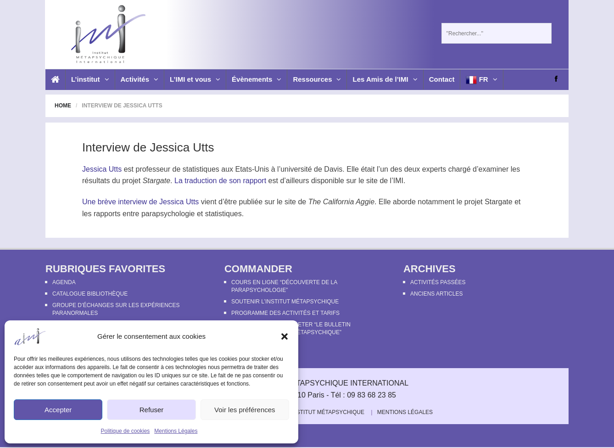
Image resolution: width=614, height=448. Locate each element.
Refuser (152, 410)
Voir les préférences (244, 410)
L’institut (90, 79)
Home (63, 105)
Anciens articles (436, 294)
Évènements (256, 79)
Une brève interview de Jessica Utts (140, 202)
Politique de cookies (125, 431)
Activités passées (437, 282)
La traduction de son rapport (220, 181)
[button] (284, 336)
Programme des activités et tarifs (285, 313)
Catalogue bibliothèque (90, 294)
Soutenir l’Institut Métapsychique (285, 301)
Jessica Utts (102, 169)
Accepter (58, 410)
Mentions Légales (175, 431)
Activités (140, 79)
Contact (442, 79)
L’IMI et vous (195, 79)
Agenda (64, 282)
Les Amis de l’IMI (384, 79)
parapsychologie (168, 214)
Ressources (317, 79)
